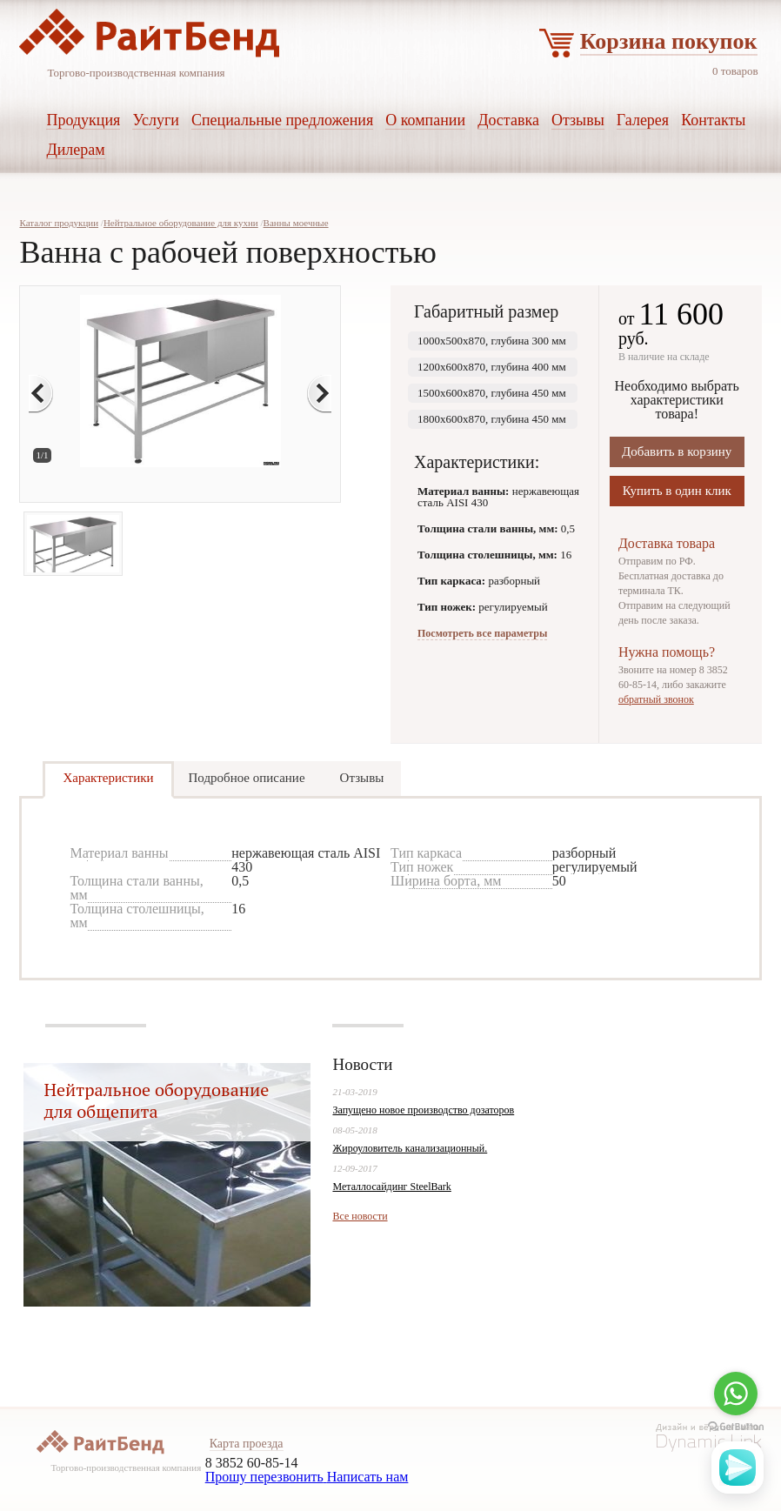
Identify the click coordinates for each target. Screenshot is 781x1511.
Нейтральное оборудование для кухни (180, 222)
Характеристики (108, 778)
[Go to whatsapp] (736, 1393)
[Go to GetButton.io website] (736, 1427)
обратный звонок (656, 699)
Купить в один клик (677, 491)
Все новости (359, 1216)
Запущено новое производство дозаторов (423, 1110)
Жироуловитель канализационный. (409, 1148)
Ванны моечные (296, 222)
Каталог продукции (58, 222)
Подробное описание (247, 778)
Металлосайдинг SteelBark (391, 1186)
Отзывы (362, 778)
